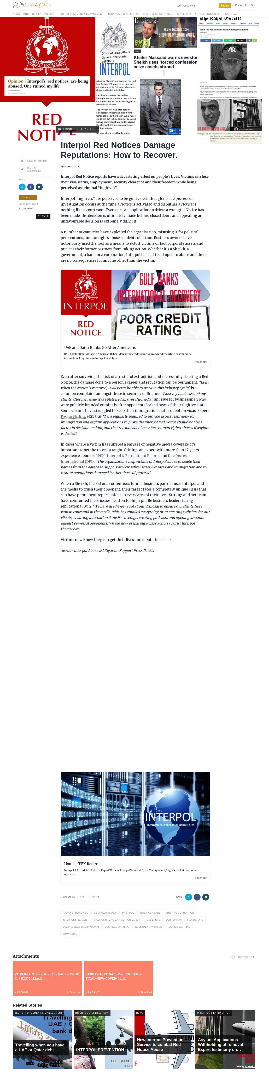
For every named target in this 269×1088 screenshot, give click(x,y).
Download (63, 991)
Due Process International (218, 14)
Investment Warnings (157, 14)
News (16, 14)
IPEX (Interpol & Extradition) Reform (128, 455)
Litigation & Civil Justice (123, 14)
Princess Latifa (186, 14)
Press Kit (240, 5)
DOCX (95, 896)
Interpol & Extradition (38, 14)
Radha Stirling (73, 416)
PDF (82, 896)
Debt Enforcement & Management (80, 14)
